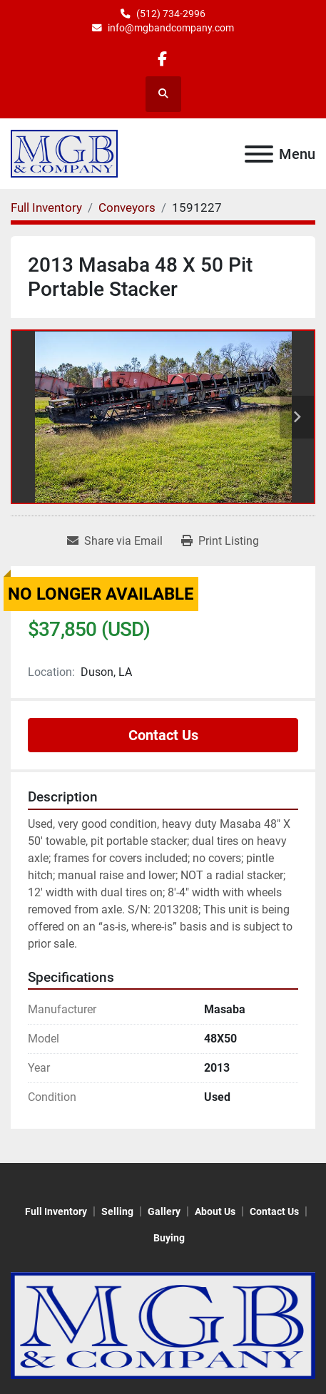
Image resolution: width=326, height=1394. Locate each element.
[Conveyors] (127, 207)
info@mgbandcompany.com (171, 28)
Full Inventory (56, 1211)
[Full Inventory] (46, 207)
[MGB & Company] (163, 1324)
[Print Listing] (220, 541)
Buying (169, 1238)
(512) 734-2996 (170, 13)
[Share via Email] (115, 541)
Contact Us (163, 735)
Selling (117, 1211)
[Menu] (259, 154)
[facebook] (162, 59)
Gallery (164, 1211)
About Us (215, 1211)
